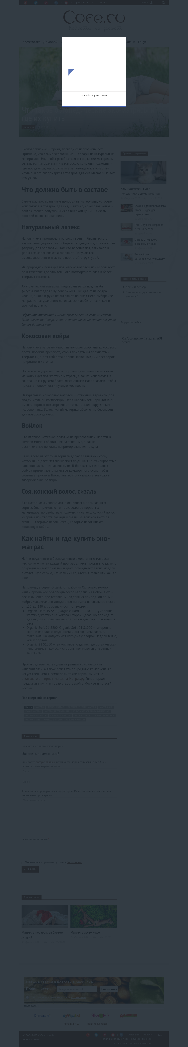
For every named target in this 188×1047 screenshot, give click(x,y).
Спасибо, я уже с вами (94, 95)
